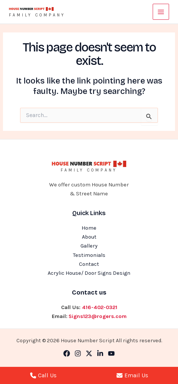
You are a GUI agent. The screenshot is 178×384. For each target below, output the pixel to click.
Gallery (89, 246)
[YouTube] (111, 353)
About (89, 237)
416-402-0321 (99, 307)
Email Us (132, 375)
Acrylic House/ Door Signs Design (89, 273)
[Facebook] (66, 353)
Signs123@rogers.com (98, 316)
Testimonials (89, 255)
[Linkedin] (100, 353)
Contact (89, 264)
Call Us (43, 375)
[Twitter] (89, 353)
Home (89, 228)
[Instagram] (77, 353)
